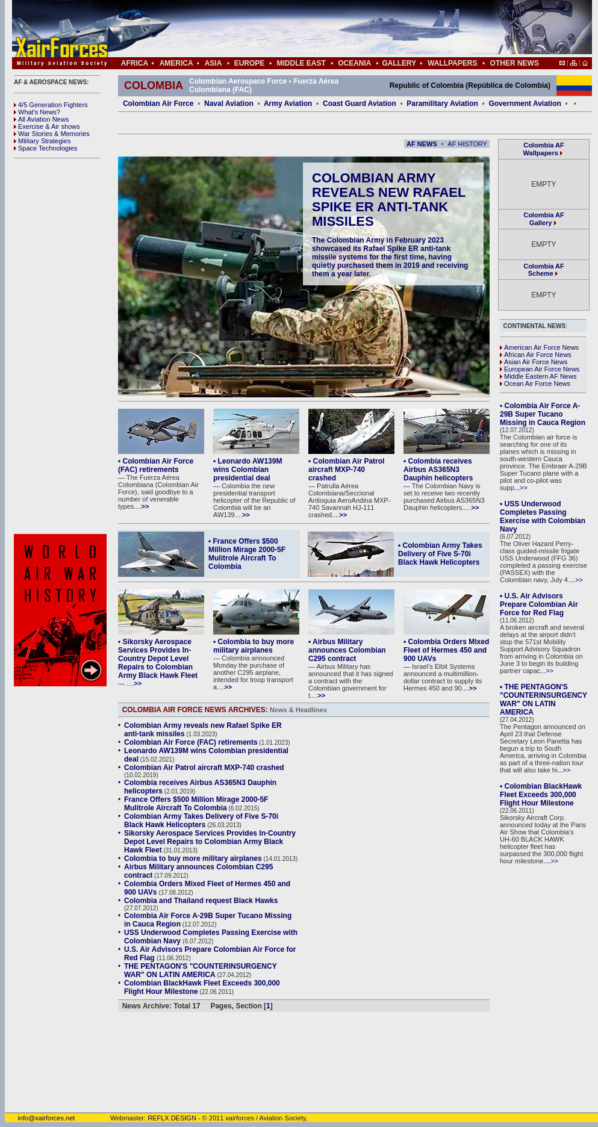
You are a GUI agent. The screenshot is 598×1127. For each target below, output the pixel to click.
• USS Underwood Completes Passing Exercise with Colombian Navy (542, 516)
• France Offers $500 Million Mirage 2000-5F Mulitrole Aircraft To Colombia (246, 554)
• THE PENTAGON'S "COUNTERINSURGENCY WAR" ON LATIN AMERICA (543, 699)
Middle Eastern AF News (538, 376)
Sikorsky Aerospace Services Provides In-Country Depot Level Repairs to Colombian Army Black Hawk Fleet (210, 841)
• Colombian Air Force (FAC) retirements (155, 465)
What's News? (37, 112)
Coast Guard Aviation (359, 103)
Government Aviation (524, 103)
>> (145, 506)
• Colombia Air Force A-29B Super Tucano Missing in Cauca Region (542, 414)
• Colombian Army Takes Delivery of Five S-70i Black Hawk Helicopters (440, 554)
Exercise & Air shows (47, 126)
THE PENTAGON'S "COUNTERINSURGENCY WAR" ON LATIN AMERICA (200, 970)
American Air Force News (539, 347)
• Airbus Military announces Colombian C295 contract (347, 650)
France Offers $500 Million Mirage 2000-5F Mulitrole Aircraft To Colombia (196, 803)
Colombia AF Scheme (543, 269)
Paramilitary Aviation (442, 103)
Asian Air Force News (533, 361)
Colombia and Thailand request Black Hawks (201, 900)
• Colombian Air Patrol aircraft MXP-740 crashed (346, 469)
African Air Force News (536, 354)
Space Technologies (45, 148)
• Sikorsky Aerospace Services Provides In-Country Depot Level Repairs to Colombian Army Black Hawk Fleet (158, 659)
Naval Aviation (229, 103)
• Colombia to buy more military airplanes (253, 646)
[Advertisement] (62, 346)
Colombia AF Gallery (543, 218)
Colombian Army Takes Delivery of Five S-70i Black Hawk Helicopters (201, 820)
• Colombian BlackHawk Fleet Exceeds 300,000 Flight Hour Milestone (541, 794)
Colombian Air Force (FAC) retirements (191, 742)
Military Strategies (42, 140)
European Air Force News (539, 369)
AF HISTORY (467, 143)
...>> (521, 487)
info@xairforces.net (40, 1118)
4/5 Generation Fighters (52, 104)
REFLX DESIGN (172, 1118)
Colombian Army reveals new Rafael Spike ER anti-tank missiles (389, 199)
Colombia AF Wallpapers (543, 149)
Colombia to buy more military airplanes (193, 858)
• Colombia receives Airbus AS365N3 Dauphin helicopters (438, 469)
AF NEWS (421, 143)
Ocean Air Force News (535, 383)
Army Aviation (288, 103)
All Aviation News (41, 119)
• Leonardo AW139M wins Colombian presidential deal (247, 469)
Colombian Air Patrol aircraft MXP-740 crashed (204, 767)
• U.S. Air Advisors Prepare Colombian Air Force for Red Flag (539, 604)
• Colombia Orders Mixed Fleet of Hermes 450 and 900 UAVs (446, 650)
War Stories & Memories (52, 133)
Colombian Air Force (158, 103)
